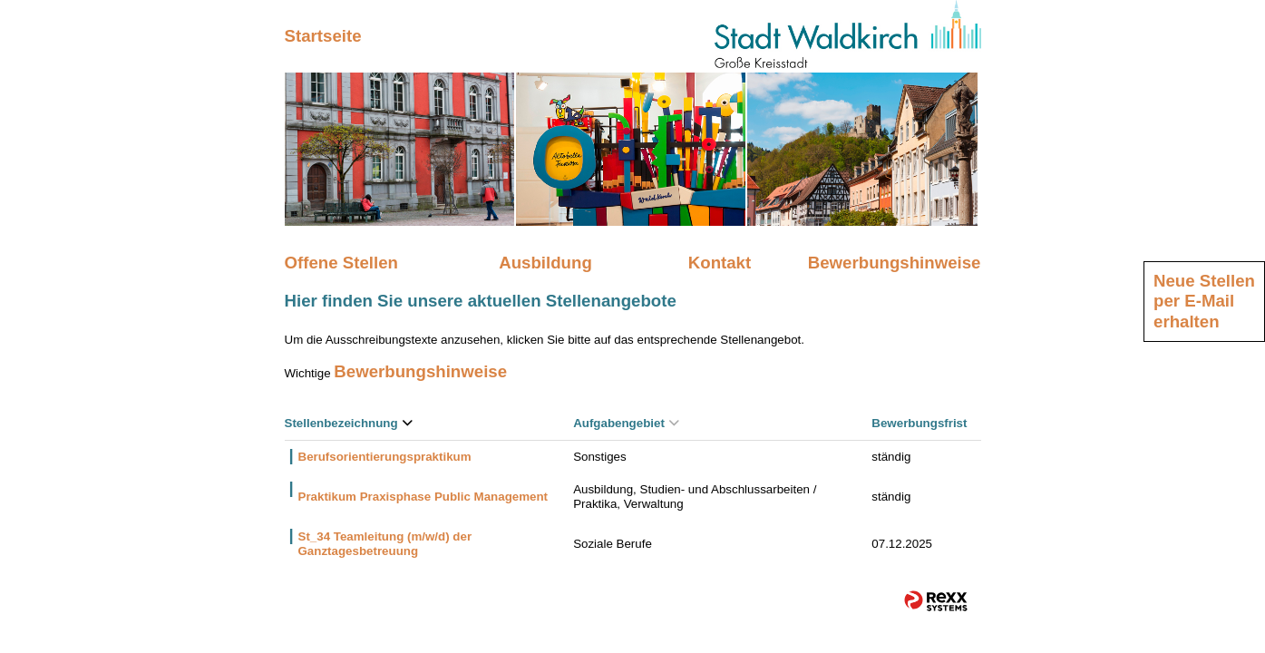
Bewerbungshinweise (894, 262)
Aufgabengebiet (626, 423)
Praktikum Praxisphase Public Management (423, 496)
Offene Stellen (341, 262)
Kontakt (719, 262)
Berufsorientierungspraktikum (385, 456)
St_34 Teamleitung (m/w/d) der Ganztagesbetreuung (385, 544)
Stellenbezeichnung (349, 423)
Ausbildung (545, 262)
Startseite (323, 35)
